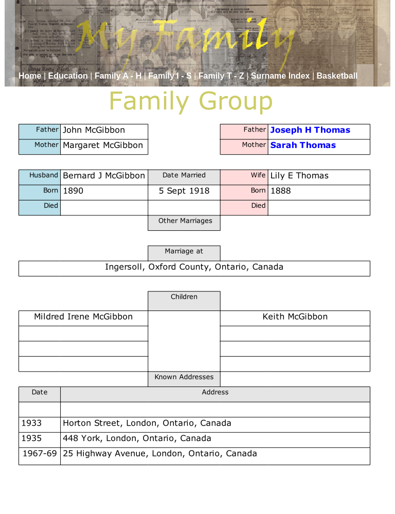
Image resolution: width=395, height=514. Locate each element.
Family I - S (171, 75)
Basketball (336, 75)
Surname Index (281, 75)
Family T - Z (222, 75)
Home (31, 75)
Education (69, 75)
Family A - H (119, 75)
